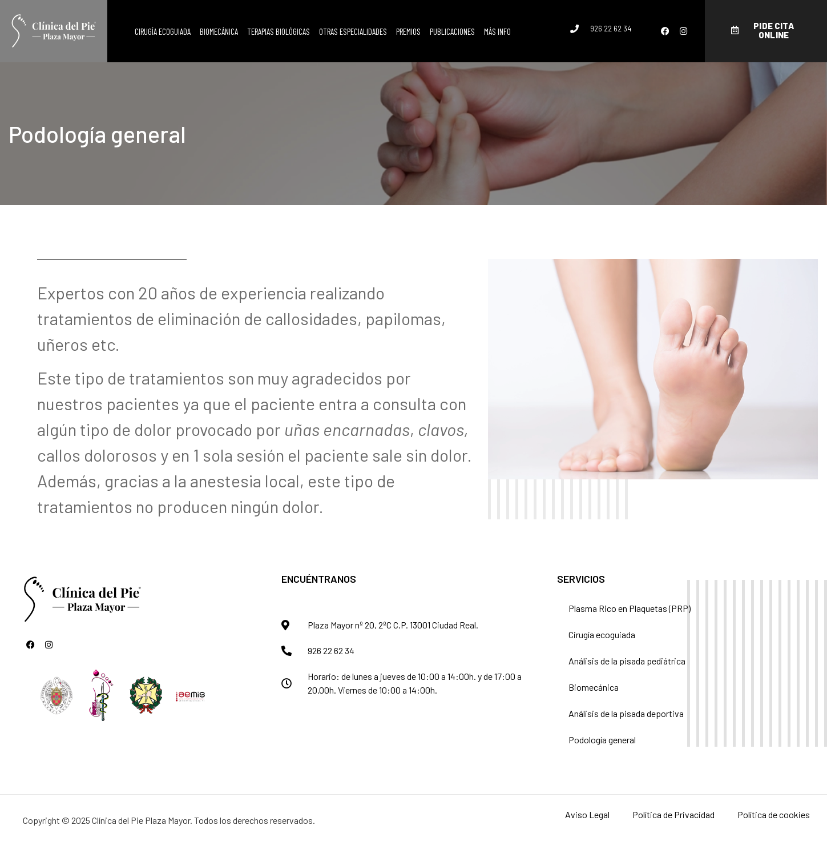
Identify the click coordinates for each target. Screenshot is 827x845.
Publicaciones (452, 31)
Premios (408, 31)
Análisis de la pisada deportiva (626, 713)
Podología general (602, 739)
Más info (497, 31)
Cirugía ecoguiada (163, 31)
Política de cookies (773, 814)
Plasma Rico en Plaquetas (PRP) (629, 608)
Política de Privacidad (673, 814)
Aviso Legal (587, 814)
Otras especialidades (353, 31)
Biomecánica (219, 31)
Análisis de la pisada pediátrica (626, 660)
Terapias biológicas (278, 31)
